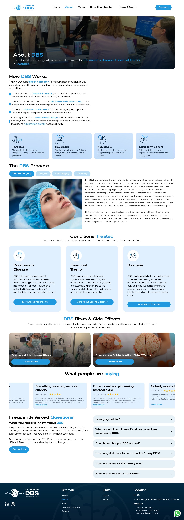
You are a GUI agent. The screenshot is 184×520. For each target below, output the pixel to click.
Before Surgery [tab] (22, 174)
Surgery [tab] (43, 174)
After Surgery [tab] (62, 174)
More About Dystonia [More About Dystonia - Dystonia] (149, 304)
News (105, 500)
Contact (163, 7)
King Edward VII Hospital (147, 511)
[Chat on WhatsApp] (177, 513)
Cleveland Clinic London (147, 513)
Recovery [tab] (82, 174)
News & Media (128, 7)
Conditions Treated (101, 7)
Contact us (19, 450)
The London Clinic (144, 508)
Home (56, 7)
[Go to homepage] (23, 7)
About (69, 7)
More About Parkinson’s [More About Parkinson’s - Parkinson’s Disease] (35, 302)
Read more (45, 405)
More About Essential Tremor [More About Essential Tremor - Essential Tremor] (92, 302)
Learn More (31, 362)
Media (106, 496)
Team (81, 7)
